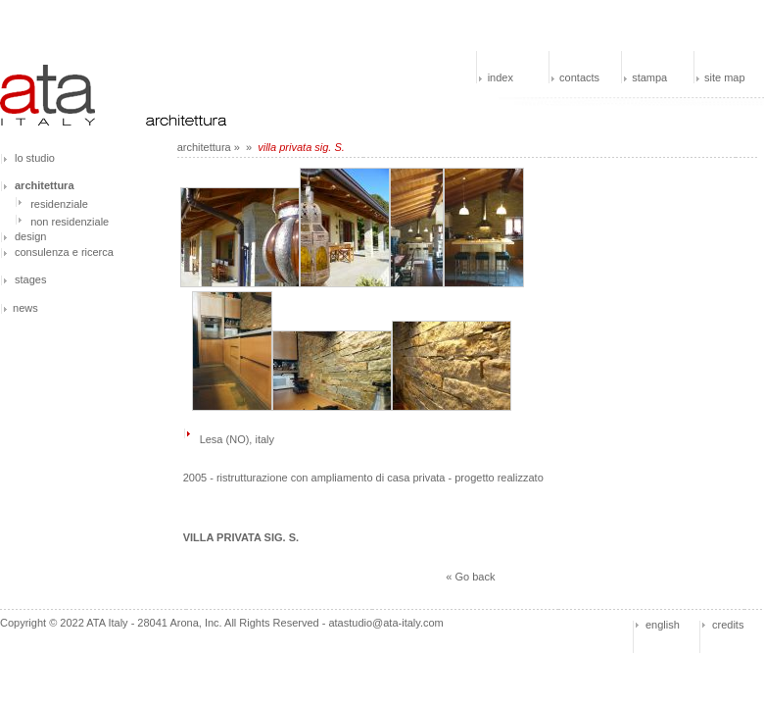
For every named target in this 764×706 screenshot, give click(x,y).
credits (727, 624)
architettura (204, 147)
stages (30, 279)
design (30, 236)
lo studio (35, 158)
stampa (649, 77)
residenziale (59, 204)
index (500, 77)
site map (724, 77)
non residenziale (69, 221)
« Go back (470, 576)
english (662, 624)
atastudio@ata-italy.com (385, 623)
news (25, 308)
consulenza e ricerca (64, 252)
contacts (579, 77)
